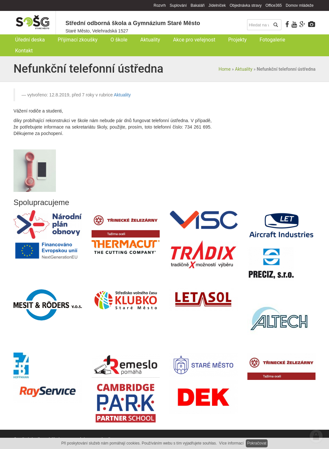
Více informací (231, 443)
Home (224, 69)
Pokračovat (256, 443)
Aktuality (243, 69)
